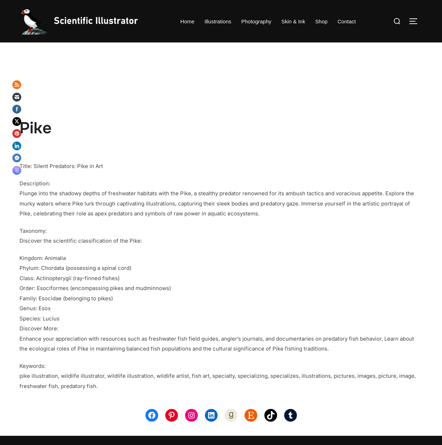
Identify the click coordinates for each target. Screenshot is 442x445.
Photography (256, 21)
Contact (347, 21)
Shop (321, 21)
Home (187, 21)
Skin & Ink (293, 21)
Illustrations (218, 21)
